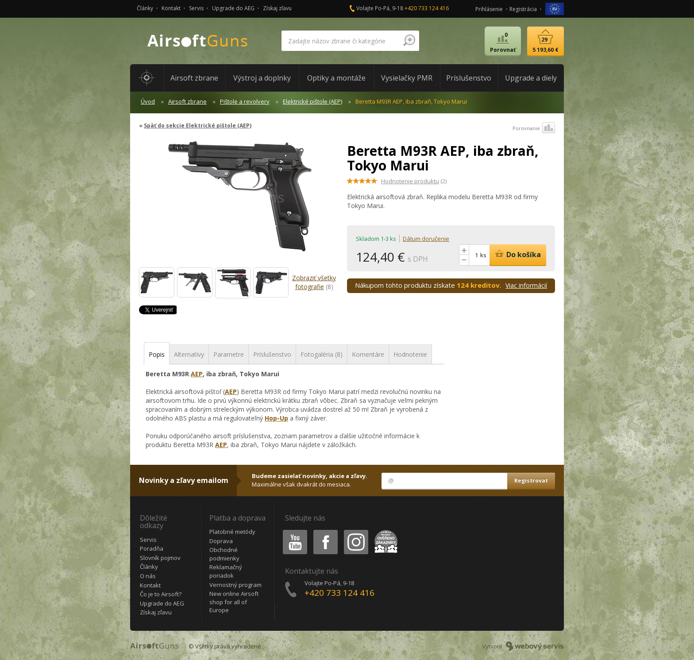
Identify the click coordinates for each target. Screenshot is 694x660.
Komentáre (368, 354)
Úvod (148, 101)
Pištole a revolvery (245, 101)
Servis (196, 8)
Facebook (324, 531)
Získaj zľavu (277, 8)
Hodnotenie (410, 354)
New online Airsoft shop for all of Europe (233, 602)
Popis (157, 354)
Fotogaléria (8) (322, 354)
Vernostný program (235, 585)
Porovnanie (534, 128)
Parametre (228, 354)
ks (483, 255)
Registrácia (523, 9)
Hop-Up (276, 418)
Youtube (292, 531)
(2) (414, 181)
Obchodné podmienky (224, 554)
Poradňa (151, 548)
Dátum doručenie (426, 239)
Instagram (355, 531)
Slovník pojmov (160, 558)
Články (145, 8)
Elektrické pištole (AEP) (312, 101)
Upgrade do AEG (233, 8)
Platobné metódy (232, 532)
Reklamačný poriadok (225, 571)
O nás (148, 576)
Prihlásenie (489, 9)
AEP (197, 374)
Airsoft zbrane (187, 101)
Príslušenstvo (272, 354)
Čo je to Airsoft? (160, 594)
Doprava (221, 541)
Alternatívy (189, 354)
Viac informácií (526, 285)
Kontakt (171, 8)
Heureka (384, 531)
